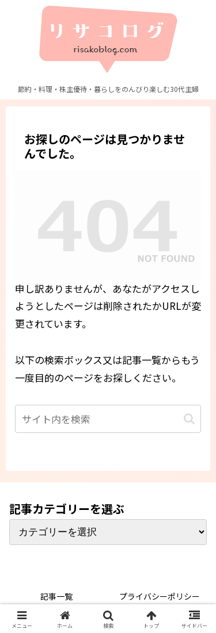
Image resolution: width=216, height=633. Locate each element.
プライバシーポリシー (159, 596)
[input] (108, 419)
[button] (189, 418)
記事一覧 (56, 596)
